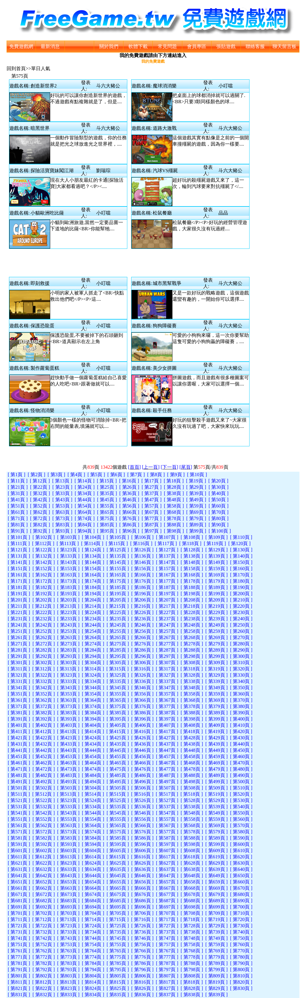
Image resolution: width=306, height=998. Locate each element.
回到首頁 (16, 68)
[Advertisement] (130, 262)
